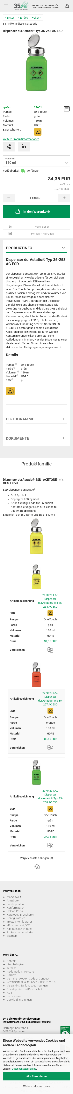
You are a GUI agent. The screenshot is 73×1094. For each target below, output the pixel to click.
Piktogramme (20, 419)
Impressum (13, 996)
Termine (11, 968)
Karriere (11, 975)
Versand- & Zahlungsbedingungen (27, 985)
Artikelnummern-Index (20, 932)
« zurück (23, 17)
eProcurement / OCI (19, 925)
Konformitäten (16, 907)
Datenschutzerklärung (24, 1068)
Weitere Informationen (36, 1086)
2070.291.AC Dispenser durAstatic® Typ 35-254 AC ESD (50, 600)
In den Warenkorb (32, 211)
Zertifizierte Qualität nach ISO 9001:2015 (31, 982)
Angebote (12, 900)
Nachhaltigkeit (15, 964)
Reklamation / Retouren (21, 971)
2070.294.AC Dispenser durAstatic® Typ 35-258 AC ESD (50, 796)
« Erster (9, 17)
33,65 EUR (50, 739)
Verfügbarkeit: (11, 170)
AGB (9, 992)
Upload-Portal (15, 911)
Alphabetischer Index (19, 928)
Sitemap (12, 935)
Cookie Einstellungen (19, 999)
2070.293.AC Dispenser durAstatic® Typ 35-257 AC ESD (50, 698)
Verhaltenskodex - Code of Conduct (28, 978)
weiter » (36, 17)
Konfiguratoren (16, 918)
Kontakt (12, 960)
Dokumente (17, 438)
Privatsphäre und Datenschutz (25, 989)
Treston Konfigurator (19, 921)
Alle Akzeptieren (36, 1076)
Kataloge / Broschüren (20, 914)
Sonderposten (15, 904)
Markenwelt (14, 897)
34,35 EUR (50, 641)
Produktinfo (19, 248)
